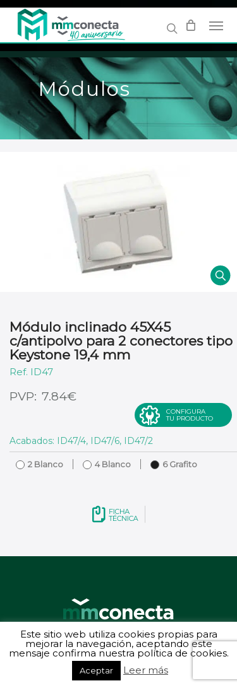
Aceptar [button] (96, 670)
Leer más (145, 670)
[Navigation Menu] (216, 25)
